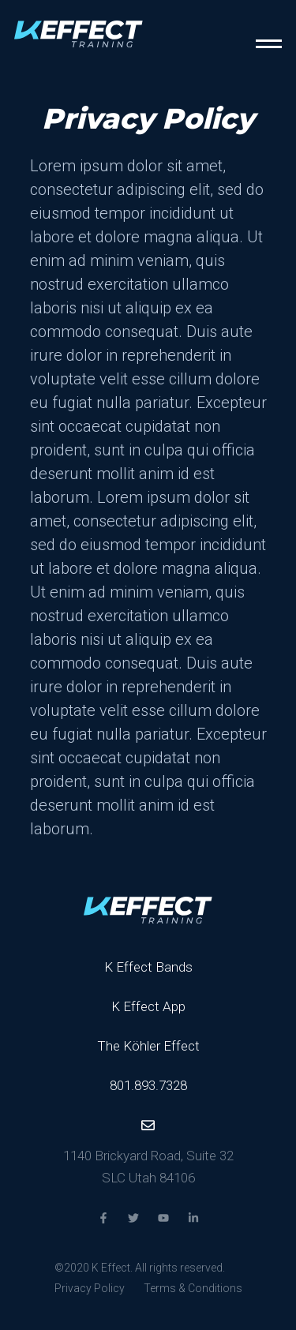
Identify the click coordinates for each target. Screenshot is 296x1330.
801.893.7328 (148, 1085)
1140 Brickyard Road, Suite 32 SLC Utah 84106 (148, 1167)
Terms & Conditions (193, 1288)
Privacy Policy (89, 1288)
